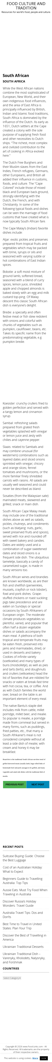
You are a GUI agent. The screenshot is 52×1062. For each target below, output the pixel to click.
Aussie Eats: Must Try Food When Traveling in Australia (25, 892)
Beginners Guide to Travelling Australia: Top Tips (22, 880)
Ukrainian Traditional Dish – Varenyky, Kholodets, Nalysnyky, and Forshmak (24, 958)
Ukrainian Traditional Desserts (23, 946)
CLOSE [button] (43, 1058)
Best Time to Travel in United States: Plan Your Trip (22, 926)
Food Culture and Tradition (26, 5)
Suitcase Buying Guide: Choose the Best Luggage (23, 858)
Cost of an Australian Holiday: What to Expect (22, 869)
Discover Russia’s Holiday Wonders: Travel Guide (19, 903)
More (35, 1058)
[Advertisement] (26, 43)
